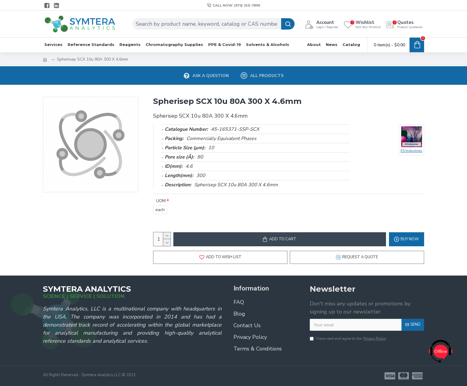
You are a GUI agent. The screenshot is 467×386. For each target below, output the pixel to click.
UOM (161, 201)
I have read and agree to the (348, 338)
